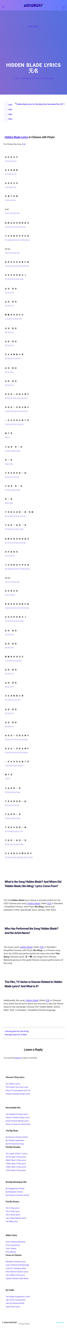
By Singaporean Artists (15, 1188)
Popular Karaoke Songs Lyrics (18, 1094)
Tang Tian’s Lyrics (13, 1307)
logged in (17, 1058)
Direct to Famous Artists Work (18, 1124)
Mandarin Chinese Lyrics (16, 1262)
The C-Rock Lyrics (13, 1215)
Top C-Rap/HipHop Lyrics (16, 1218)
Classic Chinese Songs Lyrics (18, 1117)
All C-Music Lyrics (13, 1084)
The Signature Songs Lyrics (17, 1114)
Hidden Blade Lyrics (16, 137)
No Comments (49, 78)
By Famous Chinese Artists (17, 1137)
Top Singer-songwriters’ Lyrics (18, 1296)
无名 (24, 144)
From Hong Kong (13, 1245)
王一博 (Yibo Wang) (24, 78)
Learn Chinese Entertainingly (17, 1265)
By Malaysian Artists (14, 1192)
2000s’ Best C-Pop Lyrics (16, 1160)
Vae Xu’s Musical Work (15, 1303)
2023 (37, 78)
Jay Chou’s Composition (16, 1300)
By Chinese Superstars (15, 1140)
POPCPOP (13, 1322)
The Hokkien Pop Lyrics (15, 1275)
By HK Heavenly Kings (15, 1144)
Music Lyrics (33, 26)
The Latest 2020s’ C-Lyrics (16, 1153)
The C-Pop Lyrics (12, 1208)
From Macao (11, 1252)
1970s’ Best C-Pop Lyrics (16, 1170)
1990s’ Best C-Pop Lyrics (16, 1164)
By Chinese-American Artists (17, 1195)
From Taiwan (11, 1248)
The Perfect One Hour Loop (17, 1087)
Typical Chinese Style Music (17, 1278)
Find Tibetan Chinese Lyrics (17, 1272)
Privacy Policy (24, 1324)
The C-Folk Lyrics (13, 1211)
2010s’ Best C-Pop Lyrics (16, 1157)
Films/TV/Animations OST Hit (18, 1090)
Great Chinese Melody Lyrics (17, 1121)
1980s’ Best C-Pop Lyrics (16, 1167)
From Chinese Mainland (15, 1242)
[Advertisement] (33, 44)
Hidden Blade (33, 903)
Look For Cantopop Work (16, 1268)
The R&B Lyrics (12, 1221)
